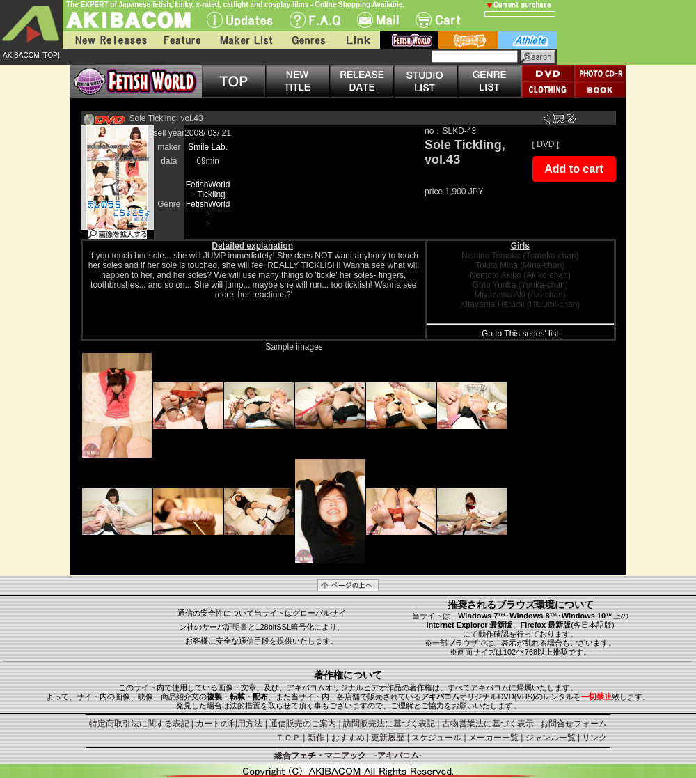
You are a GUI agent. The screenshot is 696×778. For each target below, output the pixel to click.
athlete (527, 40)
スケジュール (436, 737)
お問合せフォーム (573, 724)
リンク (594, 737)
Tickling (212, 194)
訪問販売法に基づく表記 (389, 724)
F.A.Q (315, 20)
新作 (316, 737)
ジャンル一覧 (550, 737)
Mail (378, 20)
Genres (307, 40)
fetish (409, 40)
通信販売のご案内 (302, 724)
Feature (181, 40)
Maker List (245, 40)
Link (357, 40)
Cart (438, 20)
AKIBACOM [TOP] (31, 55)
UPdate (240, 20)
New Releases (108, 40)
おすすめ (348, 737)
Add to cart (573, 169)
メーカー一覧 (493, 737)
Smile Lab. (208, 147)
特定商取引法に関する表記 (139, 724)
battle (468, 40)
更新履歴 (387, 737)
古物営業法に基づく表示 (488, 724)
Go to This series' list (520, 334)
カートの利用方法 (229, 724)
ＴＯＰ (288, 737)
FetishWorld (208, 184)
